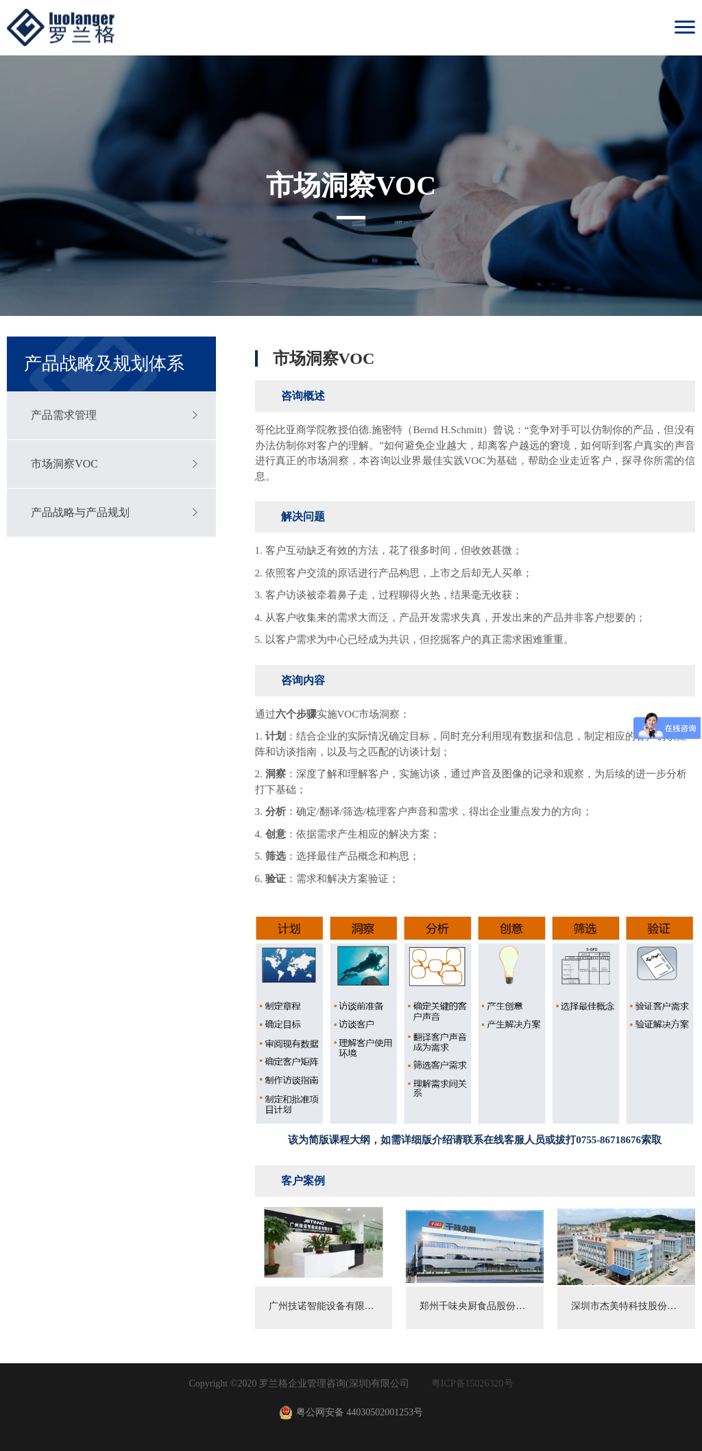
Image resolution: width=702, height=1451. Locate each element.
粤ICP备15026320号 (472, 1383)
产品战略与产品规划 (80, 512)
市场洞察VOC (64, 464)
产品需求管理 (64, 415)
